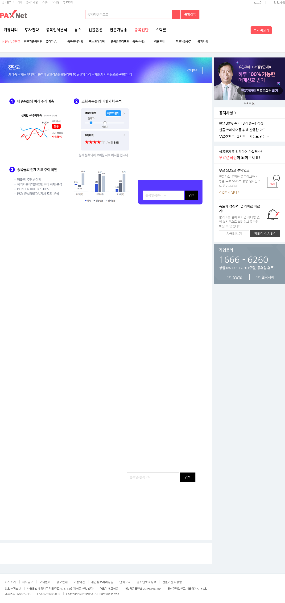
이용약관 (79, 582)
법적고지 (125, 582)
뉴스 (77, 30)
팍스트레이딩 (97, 41)
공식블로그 (8, 2)
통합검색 (190, 14)
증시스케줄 (32, 2)
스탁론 (161, 30)
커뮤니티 (11, 30)
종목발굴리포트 (120, 41)
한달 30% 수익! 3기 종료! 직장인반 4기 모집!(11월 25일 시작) (244, 123)
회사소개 (10, 582)
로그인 (258, 2)
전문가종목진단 (33, 41)
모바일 (55, 2)
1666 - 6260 (243, 259)
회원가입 (279, 2)
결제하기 (192, 70)
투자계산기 (261, 30)
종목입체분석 (56, 30)
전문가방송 (118, 30)
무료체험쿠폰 (183, 41)
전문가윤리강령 (172, 582)
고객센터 (44, 582)
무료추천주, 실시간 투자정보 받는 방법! (244, 136)
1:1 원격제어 (265, 277)
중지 (253, 103)
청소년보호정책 (146, 582)
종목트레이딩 (75, 41)
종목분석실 (138, 41)
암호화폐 (68, 2)
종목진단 (141, 30)
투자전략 (32, 30)
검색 (176, 14)
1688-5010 (23, 593)
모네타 (45, 2)
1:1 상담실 (234, 277)
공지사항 (203, 41)
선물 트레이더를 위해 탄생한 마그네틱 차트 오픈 (244, 130)
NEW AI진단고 (11, 41)
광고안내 (62, 582)
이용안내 (159, 41)
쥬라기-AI (51, 41)
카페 (19, 2)
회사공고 (27, 582)
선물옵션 (95, 30)
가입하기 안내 (228, 192)
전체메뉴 (279, 30)
